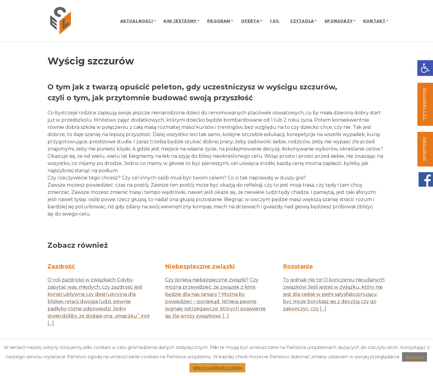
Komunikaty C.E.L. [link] (425, 104)
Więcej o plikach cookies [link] (217, 367)
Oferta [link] (250, 21)
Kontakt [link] (374, 21)
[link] (425, 68)
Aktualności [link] (136, 21)
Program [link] (218, 21)
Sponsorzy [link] (338, 21)
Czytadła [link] (302, 21)
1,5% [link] (275, 21)
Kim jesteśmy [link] (180, 21)
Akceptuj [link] (414, 356)
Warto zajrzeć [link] (425, 149)
